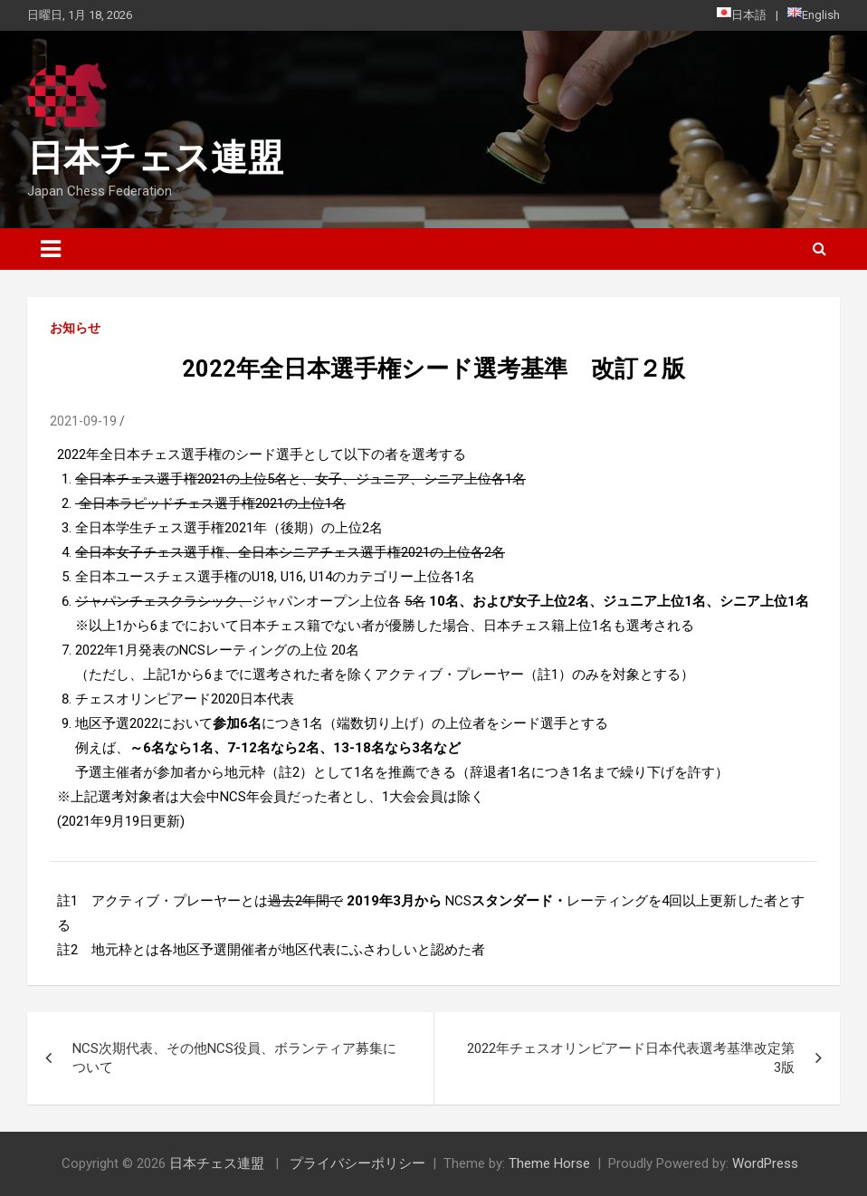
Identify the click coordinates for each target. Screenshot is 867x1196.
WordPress (765, 1163)
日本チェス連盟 (155, 158)
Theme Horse (549, 1163)
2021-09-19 (83, 421)
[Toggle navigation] (50, 249)
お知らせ (75, 328)
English (813, 14)
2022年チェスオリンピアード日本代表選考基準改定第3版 (631, 1058)
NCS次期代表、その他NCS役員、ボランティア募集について (234, 1058)
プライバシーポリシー (357, 1163)
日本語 (742, 14)
